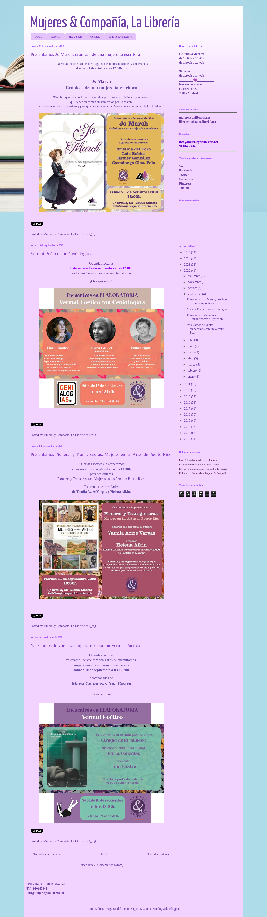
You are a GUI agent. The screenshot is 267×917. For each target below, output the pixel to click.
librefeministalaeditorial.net (197, 121)
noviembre (195, 282)
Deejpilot (135, 908)
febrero (192, 370)
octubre (193, 288)
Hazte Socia (75, 36)
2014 (187, 426)
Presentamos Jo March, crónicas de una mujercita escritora (85, 54)
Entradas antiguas (158, 854)
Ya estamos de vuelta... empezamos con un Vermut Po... (205, 328)
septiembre (195, 294)
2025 (187, 252)
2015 (187, 420)
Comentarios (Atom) (110, 865)
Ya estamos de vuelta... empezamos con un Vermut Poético (85, 645)
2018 (187, 402)
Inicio (104, 854)
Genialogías (123, 273)
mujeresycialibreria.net (194, 117)
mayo (191, 352)
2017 (187, 408)
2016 (187, 414)
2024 (187, 258)
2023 (187, 264)
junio (191, 346)
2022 (187, 270)
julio (191, 340)
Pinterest (185, 183)
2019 (187, 396)
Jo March (101, 81)
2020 (187, 390)
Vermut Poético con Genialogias (61, 253)
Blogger (174, 908)
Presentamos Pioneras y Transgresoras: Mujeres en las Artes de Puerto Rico (101, 454)
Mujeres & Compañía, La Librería (105, 23)
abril (191, 358)
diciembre (194, 276)
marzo (192, 364)
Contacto (95, 36)
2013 (187, 432)
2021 (187, 384)
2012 (187, 438)
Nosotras (56, 36)
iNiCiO (39, 36)
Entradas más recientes (47, 854)
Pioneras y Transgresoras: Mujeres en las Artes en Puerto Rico (100, 479)
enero (191, 376)
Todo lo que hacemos (120, 36)
